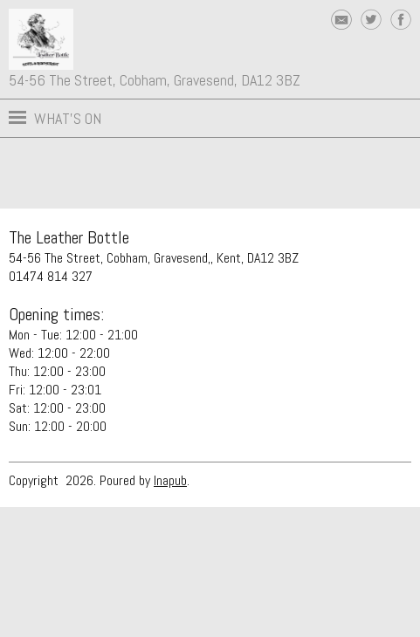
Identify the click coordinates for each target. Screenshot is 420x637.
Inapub (170, 480)
